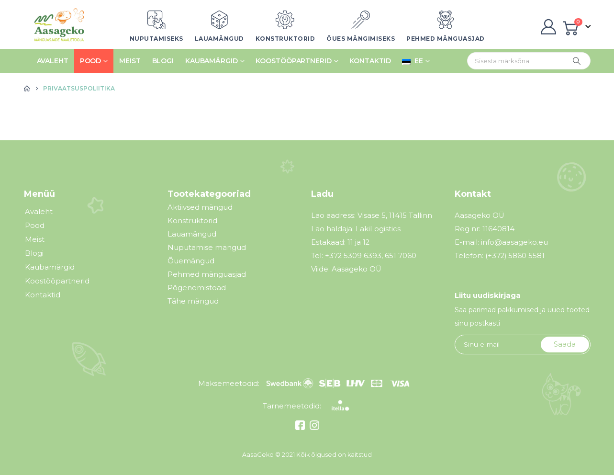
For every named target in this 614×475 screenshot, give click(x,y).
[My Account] (548, 26)
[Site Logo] (56, 26)
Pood (90, 61)
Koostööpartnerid (293, 61)
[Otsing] (576, 61)
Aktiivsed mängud (200, 207)
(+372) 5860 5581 (515, 255)
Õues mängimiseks (360, 38)
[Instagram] (313, 427)
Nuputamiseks (156, 38)
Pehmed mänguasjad (445, 38)
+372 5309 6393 (353, 255)
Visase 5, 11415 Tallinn (394, 215)
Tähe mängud (193, 300)
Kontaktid (370, 61)
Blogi (163, 61)
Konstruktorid (285, 38)
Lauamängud (219, 38)
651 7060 (400, 255)
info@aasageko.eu (514, 242)
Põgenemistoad (196, 287)
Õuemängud (190, 260)
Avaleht (52, 61)
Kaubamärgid (211, 61)
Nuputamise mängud (206, 247)
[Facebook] (301, 427)
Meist (129, 61)
